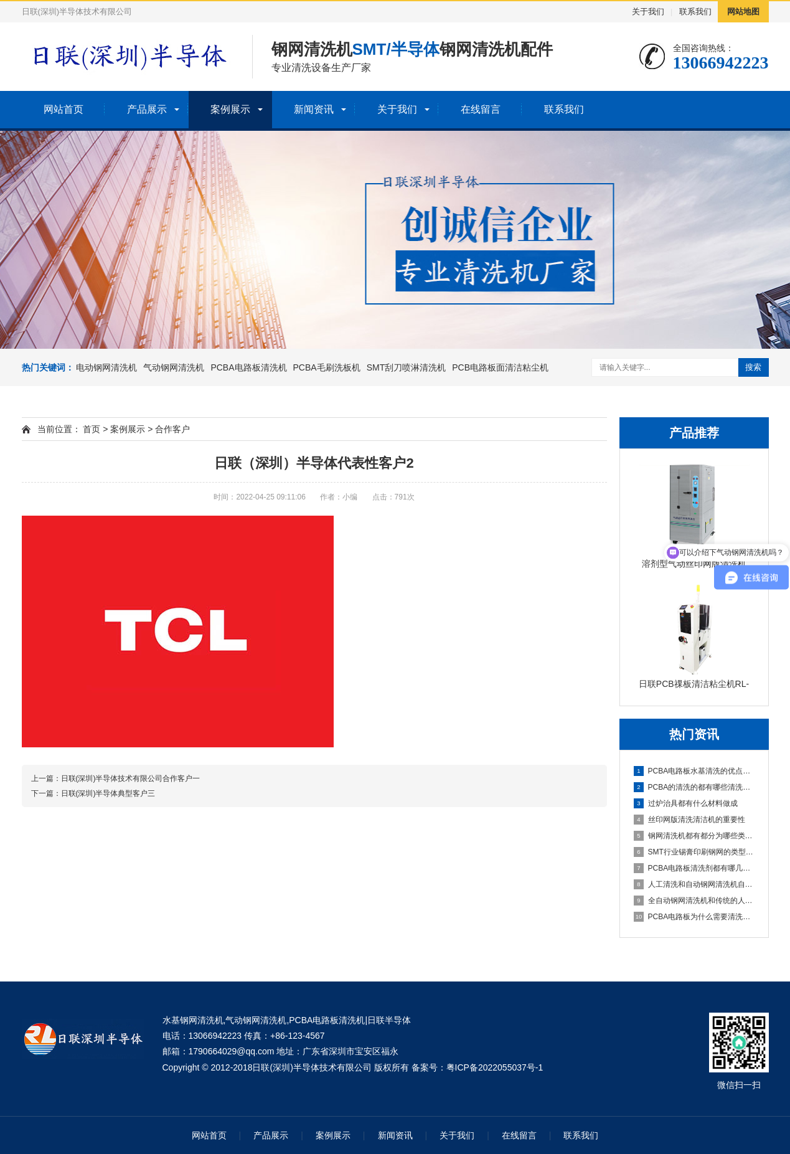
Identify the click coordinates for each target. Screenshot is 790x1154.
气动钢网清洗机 (173, 367)
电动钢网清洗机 (106, 367)
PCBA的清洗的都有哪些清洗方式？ (695, 787)
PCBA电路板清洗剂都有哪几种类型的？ (695, 868)
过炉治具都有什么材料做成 (686, 803)
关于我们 (648, 11)
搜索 (753, 367)
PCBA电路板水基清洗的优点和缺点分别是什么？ (695, 771)
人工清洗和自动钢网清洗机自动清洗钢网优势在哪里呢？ (695, 884)
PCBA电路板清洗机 (248, 367)
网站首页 (63, 109)
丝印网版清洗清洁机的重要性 (689, 820)
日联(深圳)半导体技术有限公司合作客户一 (130, 778)
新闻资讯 (314, 109)
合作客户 (172, 429)
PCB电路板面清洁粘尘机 (500, 367)
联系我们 (695, 11)
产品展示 (147, 109)
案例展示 (230, 109)
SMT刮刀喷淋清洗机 (406, 367)
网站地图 (743, 11)
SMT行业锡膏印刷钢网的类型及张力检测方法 (695, 852)
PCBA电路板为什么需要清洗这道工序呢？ (695, 917)
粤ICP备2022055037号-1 (494, 1067)
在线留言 (481, 109)
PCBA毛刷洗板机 (326, 367)
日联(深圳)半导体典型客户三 (108, 793)
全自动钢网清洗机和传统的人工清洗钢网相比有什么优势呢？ (695, 901)
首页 (91, 429)
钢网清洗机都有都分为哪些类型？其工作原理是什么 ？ (695, 836)
